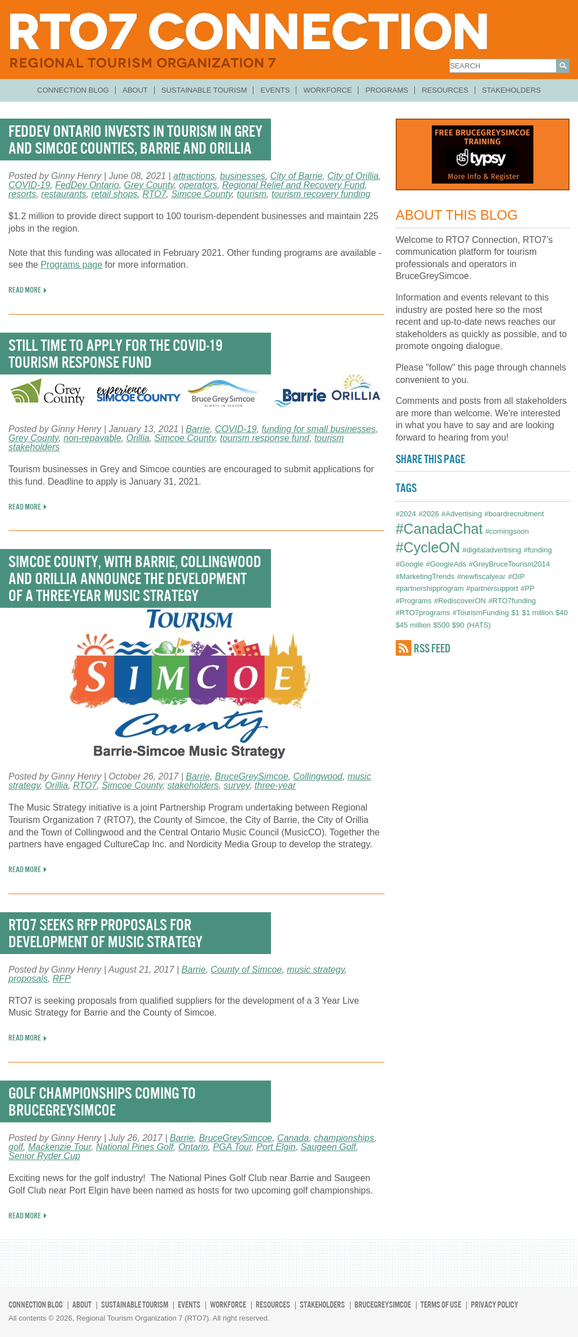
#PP (527, 588)
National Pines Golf (134, 1147)
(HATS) (479, 625)
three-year (275, 785)
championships (344, 1138)
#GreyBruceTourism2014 (509, 564)
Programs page (71, 264)
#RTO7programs (423, 612)
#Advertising (461, 513)
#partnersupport (492, 588)
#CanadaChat (439, 529)
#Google (409, 564)
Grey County (149, 185)
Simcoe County (201, 194)
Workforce (327, 90)
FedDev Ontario (87, 185)
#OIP (516, 576)
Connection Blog (73, 90)
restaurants (63, 194)
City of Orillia (353, 176)
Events (275, 90)
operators (198, 185)
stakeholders (193, 785)
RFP (61, 978)
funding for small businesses (319, 429)
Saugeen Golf (328, 1147)
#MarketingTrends (425, 576)
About (135, 90)
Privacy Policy (494, 1304)
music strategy (315, 969)
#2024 (406, 513)
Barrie (198, 429)
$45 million (413, 625)
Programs (386, 90)
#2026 (428, 513)
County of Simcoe (246, 969)
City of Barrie (296, 176)
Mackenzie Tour (59, 1147)
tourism (251, 194)
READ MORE (24, 289)
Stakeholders (511, 90)
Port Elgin (275, 1147)
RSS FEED (432, 648)
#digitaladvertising (491, 550)
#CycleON (428, 547)
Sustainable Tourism (204, 90)
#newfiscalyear (481, 576)
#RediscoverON (460, 600)
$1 (515, 612)
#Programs (414, 600)
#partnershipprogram (430, 588)
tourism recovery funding (321, 194)
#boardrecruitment (514, 513)
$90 (458, 625)
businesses (242, 176)
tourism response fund (264, 438)
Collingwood (318, 776)
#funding (538, 550)
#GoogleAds (446, 564)
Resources (445, 90)
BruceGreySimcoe (251, 776)
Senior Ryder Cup (44, 1156)
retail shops (114, 194)
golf (15, 1147)
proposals (27, 978)
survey (236, 785)
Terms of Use (441, 1304)
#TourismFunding (481, 612)
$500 (441, 625)
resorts (22, 194)
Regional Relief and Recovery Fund (293, 185)
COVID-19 (29, 185)
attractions (194, 176)
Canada (293, 1138)
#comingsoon (507, 531)
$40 (561, 612)
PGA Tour (232, 1147)
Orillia (138, 438)
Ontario (193, 1147)
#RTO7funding (512, 600)
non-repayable (92, 438)
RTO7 (154, 194)
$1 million (537, 612)
